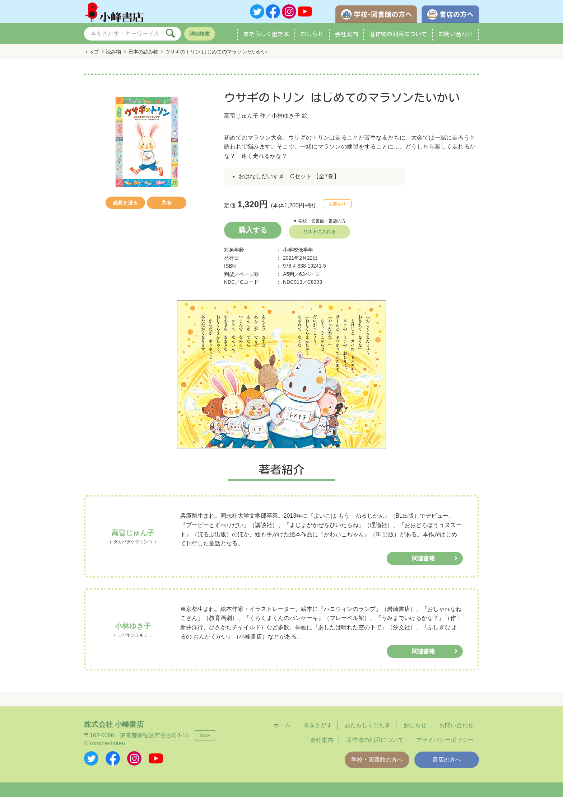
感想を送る (125, 206)
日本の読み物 (143, 55)
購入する (252, 233)
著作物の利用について (398, 37)
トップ (91, 55)
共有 (167, 206)
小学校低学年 (298, 253)
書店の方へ (446, 763)
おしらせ (312, 37)
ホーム (281, 728)
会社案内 (346, 37)
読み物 (113, 55)
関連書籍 (423, 562)
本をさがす (317, 728)
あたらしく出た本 (266, 37)
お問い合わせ (455, 37)
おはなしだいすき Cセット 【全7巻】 (288, 180)
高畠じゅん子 (241, 119)
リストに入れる (319, 234)
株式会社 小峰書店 (114, 727)
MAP (205, 739)
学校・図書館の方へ (377, 763)
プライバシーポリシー (445, 743)
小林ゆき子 (285, 119)
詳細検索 (200, 37)
